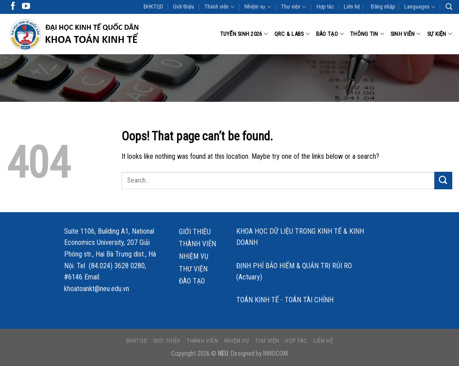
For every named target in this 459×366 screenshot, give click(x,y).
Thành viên (219, 7)
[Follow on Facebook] (13, 6)
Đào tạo (330, 34)
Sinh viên (405, 34)
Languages (419, 7)
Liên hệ (352, 6)
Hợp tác (325, 6)
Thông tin (367, 34)
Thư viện (293, 7)
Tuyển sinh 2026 (244, 34)
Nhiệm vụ (257, 7)
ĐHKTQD (153, 6)
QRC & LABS (292, 34)
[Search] (449, 6)
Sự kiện (439, 34)
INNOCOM (275, 353)
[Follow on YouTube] (26, 6)
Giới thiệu (183, 6)
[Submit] (443, 180)
